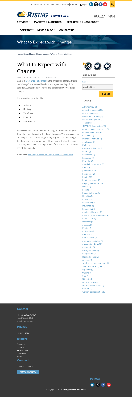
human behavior (89, 193)
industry (86, 199)
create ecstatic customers (93, 129)
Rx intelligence (89, 257)
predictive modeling (91, 241)
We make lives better (91, 285)
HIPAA (85, 186)
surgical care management (94, 263)
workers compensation (92, 292)
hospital (85, 190)
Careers (73, 4)
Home (19, 54)
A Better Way (88, 107)
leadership (68, 154)
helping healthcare (90, 183)
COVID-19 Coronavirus (92, 126)
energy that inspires (91, 148)
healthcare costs (89, 180)
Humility (86, 196)
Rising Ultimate (89, 250)
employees (87, 142)
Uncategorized (89, 282)
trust (84, 276)
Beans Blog (28, 54)
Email (85, 82)
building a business (53, 154)
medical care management (94, 215)
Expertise (86, 161)
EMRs (84, 145)
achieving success (42, 54)
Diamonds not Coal (91, 139)
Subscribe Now (28, 372)
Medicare (86, 221)
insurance (86, 206)
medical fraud (88, 218)
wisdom (85, 288)
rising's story (87, 253)
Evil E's (85, 151)
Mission (85, 228)
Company (21, 344)
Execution (86, 158)
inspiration (87, 202)
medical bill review (90, 212)
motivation (87, 231)
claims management (91, 119)
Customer (86, 135)
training (85, 273)
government (87, 170)
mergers (86, 225)
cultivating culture (90, 132)
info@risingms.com (25, 321)
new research (88, 237)
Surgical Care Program (92, 266)
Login (84, 5)
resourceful (87, 247)
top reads (86, 269)
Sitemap (20, 356)
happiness (87, 174)
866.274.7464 (104, 16)
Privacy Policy (23, 333)
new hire (86, 234)
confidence (87, 123)
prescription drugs (90, 244)
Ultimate (86, 279)
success (85, 260)
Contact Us (22, 353)
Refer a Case (48, 4)
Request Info (36, 4)
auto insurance (89, 113)
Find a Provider (62, 4)
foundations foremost (92, 164)
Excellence (87, 154)
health (85, 177)
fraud (84, 167)
